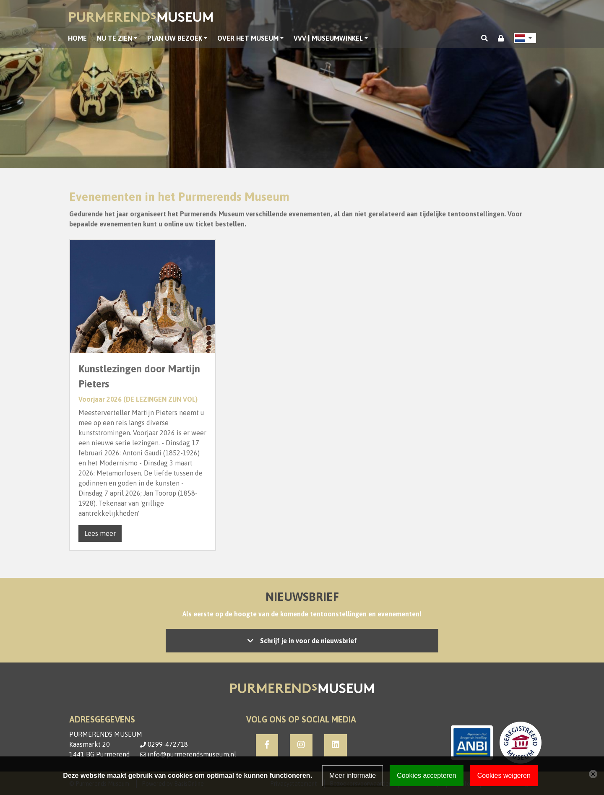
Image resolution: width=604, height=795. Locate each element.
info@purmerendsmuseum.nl (192, 754)
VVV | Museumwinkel (328, 38)
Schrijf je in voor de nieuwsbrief (308, 640)
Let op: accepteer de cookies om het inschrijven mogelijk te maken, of (302, 640)
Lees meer (100, 533)
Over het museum (248, 38)
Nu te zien (114, 38)
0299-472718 (168, 744)
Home (77, 38)
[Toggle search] (484, 38)
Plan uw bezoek (174, 38)
